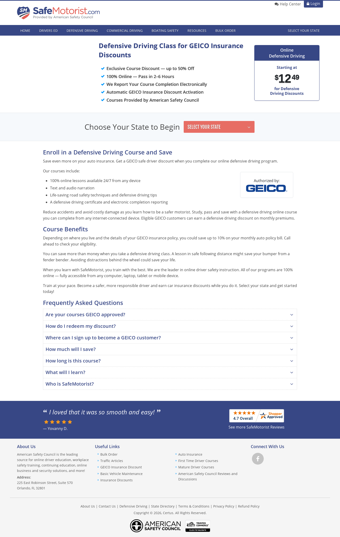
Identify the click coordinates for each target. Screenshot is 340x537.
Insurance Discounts (116, 480)
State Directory (162, 506)
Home (25, 30)
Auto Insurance (190, 454)
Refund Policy (248, 506)
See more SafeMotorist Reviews (257, 427)
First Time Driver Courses (198, 460)
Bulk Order (225, 30)
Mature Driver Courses (196, 467)
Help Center (290, 4)
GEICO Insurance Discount (121, 467)
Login (315, 3)
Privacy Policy (223, 506)
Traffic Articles (111, 460)
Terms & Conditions (193, 506)
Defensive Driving (133, 506)
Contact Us (107, 506)
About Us (88, 506)
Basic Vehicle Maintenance (121, 473)
